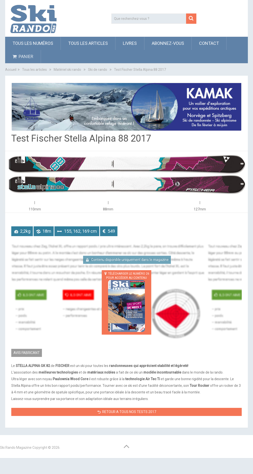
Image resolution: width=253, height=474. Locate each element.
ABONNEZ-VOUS (168, 43)
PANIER (23, 56)
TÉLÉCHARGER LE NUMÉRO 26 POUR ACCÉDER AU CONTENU (127, 302)
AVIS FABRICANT (26, 353)
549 (111, 231)
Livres (130, 43)
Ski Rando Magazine (16, 448)
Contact (209, 43)
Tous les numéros (33, 43)
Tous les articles (88, 43)
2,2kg (25, 231)
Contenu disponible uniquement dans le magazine (129, 260)
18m (46, 231)
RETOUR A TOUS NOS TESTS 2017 (129, 412)
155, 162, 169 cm (80, 231)
